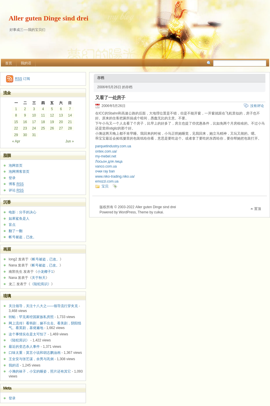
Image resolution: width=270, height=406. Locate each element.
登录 (12, 178)
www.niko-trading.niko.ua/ (115, 176)
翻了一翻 (15, 231)
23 (25, 128)
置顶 (257, 209)
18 (43, 122)
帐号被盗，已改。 (22, 237)
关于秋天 (39, 278)
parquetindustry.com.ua (113, 146)
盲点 (12, 225)
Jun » (69, 141)
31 (34, 135)
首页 (8, 63)
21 (70, 122)
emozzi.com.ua (107, 181)
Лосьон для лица (109, 161)
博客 (16, 184)
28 (70, 128)
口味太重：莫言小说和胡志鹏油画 (35, 353)
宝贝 (105, 186)
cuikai (158, 212)
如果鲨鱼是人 (19, 219)
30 (25, 135)
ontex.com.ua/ (106, 151)
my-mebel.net (105, 156)
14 (70, 115)
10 (34, 115)
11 (43, 115)
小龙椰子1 (45, 272)
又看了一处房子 (110, 97)
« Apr (16, 141)
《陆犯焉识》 (40, 284)
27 (61, 128)
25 (43, 128)
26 (52, 128)
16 (25, 122)
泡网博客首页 (19, 172)
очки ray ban (105, 171)
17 (34, 122)
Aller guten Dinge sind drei (48, 18)
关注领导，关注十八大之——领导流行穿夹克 (43, 306)
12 (52, 115)
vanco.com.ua (106, 166)
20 (61, 122)
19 (52, 122)
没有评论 (257, 106)
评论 (16, 190)
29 (16, 135)
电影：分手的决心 (22, 212)
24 (34, 128)
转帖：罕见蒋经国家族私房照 (31, 317)
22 (16, 128)
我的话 (26, 63)
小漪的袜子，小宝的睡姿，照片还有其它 (40, 371)
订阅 (22, 79)
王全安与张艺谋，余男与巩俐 (31, 359)
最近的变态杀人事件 (24, 347)
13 (61, 115)
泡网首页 (15, 165)
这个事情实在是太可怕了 (28, 334)
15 (16, 122)
